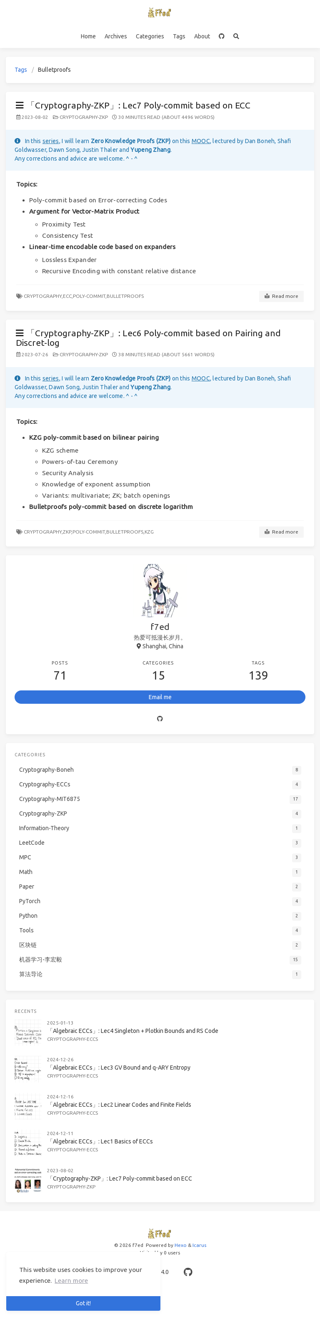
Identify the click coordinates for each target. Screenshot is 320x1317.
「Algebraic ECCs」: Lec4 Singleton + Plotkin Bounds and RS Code (132, 1030)
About (202, 36)
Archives (116, 36)
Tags (179, 36)
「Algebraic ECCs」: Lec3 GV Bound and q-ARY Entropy (118, 1067)
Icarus (199, 1245)
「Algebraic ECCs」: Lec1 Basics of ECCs (100, 1141)
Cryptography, (43, 296)
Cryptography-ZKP (84, 117)
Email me (160, 697)
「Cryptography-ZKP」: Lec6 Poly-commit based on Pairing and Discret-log (148, 338)
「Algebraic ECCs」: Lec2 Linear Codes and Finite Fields (119, 1104)
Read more (281, 296)
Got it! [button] (83, 1303)
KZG (149, 531)
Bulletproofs (125, 296)
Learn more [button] (71, 1280)
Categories (150, 36)
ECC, (68, 296)
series (50, 141)
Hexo (181, 1245)
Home (88, 36)
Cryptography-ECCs (72, 1039)
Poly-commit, (90, 296)
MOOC (201, 141)
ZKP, (67, 531)
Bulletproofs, (125, 531)
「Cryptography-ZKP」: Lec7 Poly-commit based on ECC (133, 105)
